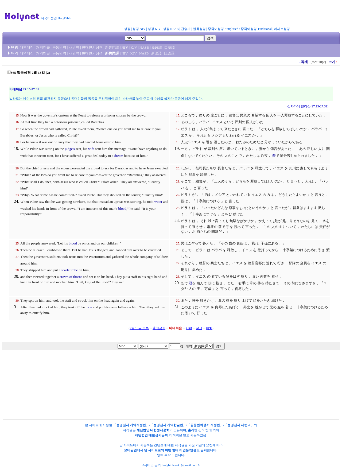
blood (122, 209)
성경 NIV (139, 29)
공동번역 (59, 47)
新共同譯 (112, 47)
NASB (144, 47)
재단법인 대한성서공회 (153, 430)
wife (91, 149)
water (158, 202)
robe (89, 307)
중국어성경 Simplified (223, 29)
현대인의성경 (92, 47)
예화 (209, 328)
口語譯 (169, 47)
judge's (70, 149)
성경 (127, 29)
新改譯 (156, 47)
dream (118, 156)
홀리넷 (192, 430)
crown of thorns (71, 277)
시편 (189, 328)
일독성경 (199, 29)
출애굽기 (159, 328)
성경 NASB (171, 29)
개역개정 (27, 47)
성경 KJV (154, 29)
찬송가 (186, 29)
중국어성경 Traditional (256, 29)
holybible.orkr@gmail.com (179, 465)
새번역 (74, 47)
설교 (199, 328)
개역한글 (43, 47)
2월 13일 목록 (139, 328)
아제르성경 (282, 29)
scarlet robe (69, 270)
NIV (125, 47)
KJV (134, 47)
